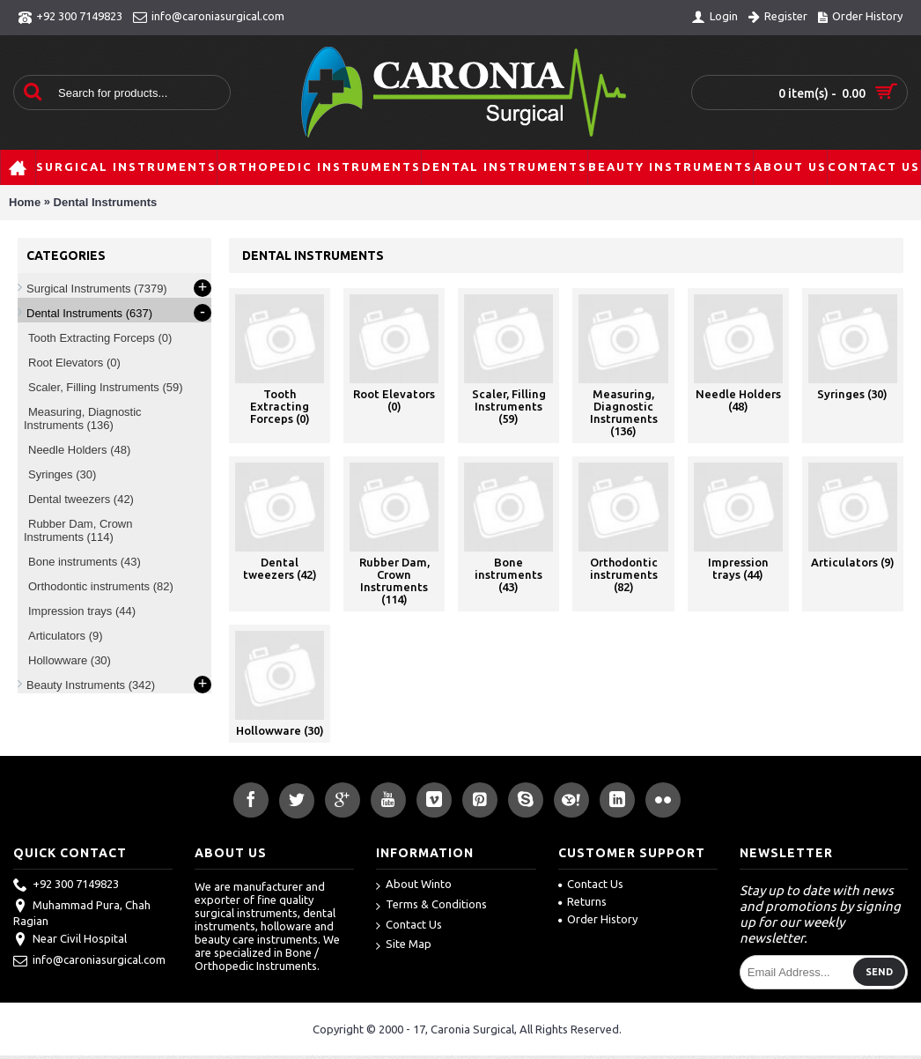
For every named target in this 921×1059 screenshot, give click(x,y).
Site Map (403, 944)
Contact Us (409, 925)
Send (879, 971)
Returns (582, 901)
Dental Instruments (106, 202)
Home (25, 202)
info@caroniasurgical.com (89, 961)
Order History (597, 919)
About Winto (414, 885)
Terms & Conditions (431, 905)
